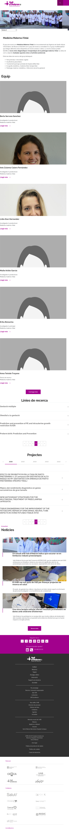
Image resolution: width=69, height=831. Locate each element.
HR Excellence (34, 697)
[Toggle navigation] (66, 3)
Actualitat (34, 714)
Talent (34, 672)
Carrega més (33, 392)
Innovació (34, 677)
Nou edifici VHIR (34, 702)
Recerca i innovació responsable (34, 690)
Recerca (34, 669)
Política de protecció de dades (34, 746)
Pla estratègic (34, 688)
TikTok (46, 640)
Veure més (34, 628)
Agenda (34, 712)
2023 (46, 462)
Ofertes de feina (34, 707)
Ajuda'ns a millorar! (34, 724)
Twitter (22, 640)
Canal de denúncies (34, 752)
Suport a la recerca (34, 680)
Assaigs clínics (34, 675)
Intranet (34, 726)
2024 (35, 462)
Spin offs (34, 692)
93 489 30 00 (38, 649)
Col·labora (34, 709)
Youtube (38, 640)
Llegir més (4, 126)
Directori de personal (34, 705)
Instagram (34, 640)
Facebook (26, 640)
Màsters (34, 722)
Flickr (42, 640)
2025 (23, 462)
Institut (34, 667)
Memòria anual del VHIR (34, 719)
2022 (58, 462)
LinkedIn (30, 640)
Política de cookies (34, 749)
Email (27, 649)
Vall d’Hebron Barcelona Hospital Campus (34, 729)
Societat (34, 682)
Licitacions (34, 695)
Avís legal (34, 743)
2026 (11, 462)
